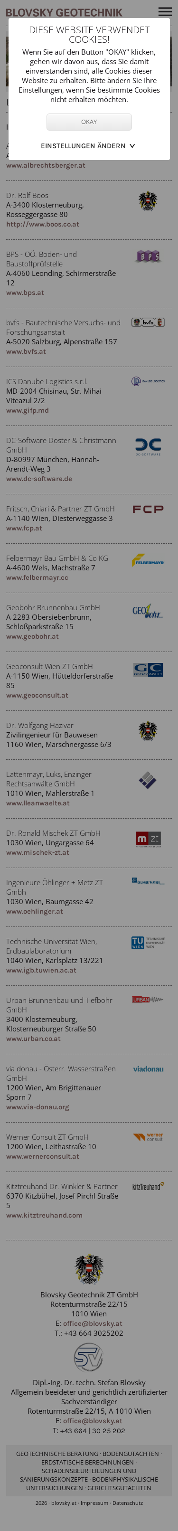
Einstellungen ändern (83, 146)
